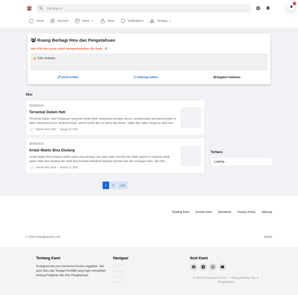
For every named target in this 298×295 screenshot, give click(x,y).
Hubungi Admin (145, 77)
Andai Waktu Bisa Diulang (52, 150)
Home (36, 20)
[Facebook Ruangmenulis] (193, 267)
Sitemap (267, 212)
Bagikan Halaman (227, 77)
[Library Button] (268, 8)
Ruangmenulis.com (48, 236)
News (84, 20)
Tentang (161, 20)
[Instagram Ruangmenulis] (203, 267)
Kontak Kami (204, 212)
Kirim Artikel (68, 77)
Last (122, 185)
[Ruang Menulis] (42, 212)
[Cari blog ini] (147, 8)
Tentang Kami (180, 212)
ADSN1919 (36, 105)
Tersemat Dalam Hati (47, 112)
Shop (107, 20)
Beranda (118, 265)
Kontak (117, 276)
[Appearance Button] (258, 8)
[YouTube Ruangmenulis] (222, 267)
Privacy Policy (247, 212)
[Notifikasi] (291, 6)
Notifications (131, 20)
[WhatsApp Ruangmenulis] (213, 267)
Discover (59, 20)
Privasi (117, 282)
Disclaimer (224, 212)
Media (268, 236)
